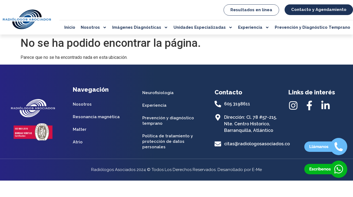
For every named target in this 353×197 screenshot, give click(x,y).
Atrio (78, 142)
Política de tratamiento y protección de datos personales (167, 141)
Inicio (69, 27)
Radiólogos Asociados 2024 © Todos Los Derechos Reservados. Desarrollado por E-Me (176, 169)
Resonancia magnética (96, 116)
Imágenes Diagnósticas (140, 27)
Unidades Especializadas (203, 27)
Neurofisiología (157, 92)
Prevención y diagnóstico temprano (168, 120)
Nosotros (94, 27)
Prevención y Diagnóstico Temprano (312, 27)
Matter (79, 129)
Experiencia (253, 27)
